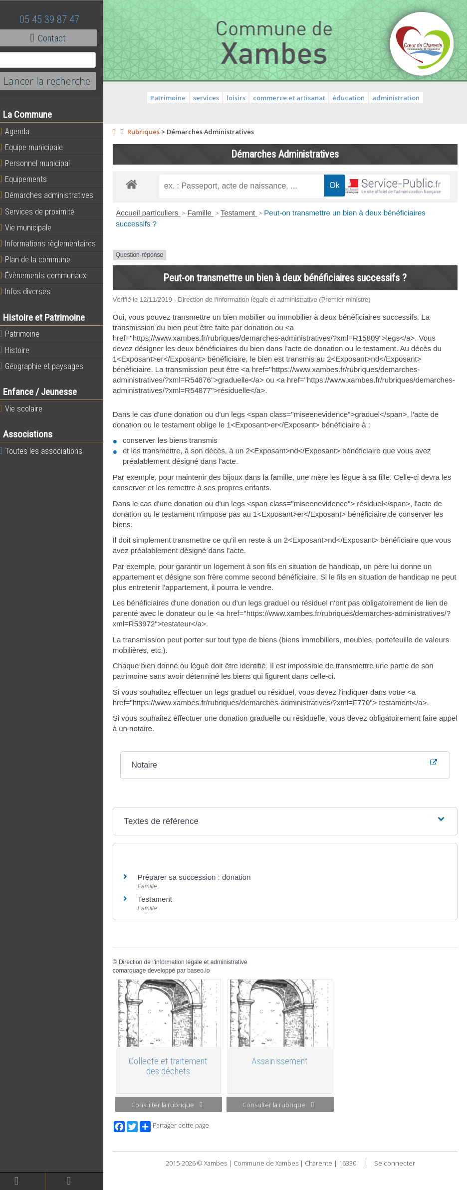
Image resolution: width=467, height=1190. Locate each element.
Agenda (20, 131)
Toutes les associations (47, 451)
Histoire (20, 350)
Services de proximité (43, 211)
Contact (54, 38)
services (210, 97)
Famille (207, 236)
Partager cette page (181, 1148)
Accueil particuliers (155, 236)
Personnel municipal (41, 163)
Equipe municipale (37, 147)
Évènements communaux (49, 275)
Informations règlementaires (54, 243)
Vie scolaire (27, 408)
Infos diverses (31, 291)
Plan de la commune (41, 259)
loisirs (239, 97)
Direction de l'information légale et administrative (189, 985)
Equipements (29, 179)
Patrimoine (25, 334)
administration (399, 97)
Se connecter (397, 1185)
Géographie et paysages (47, 366)
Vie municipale (31, 227)
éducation (352, 97)
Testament (245, 236)
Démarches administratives (52, 195)
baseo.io (205, 993)
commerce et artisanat (292, 97)
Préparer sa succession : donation (200, 900)
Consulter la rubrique (172, 1126)
